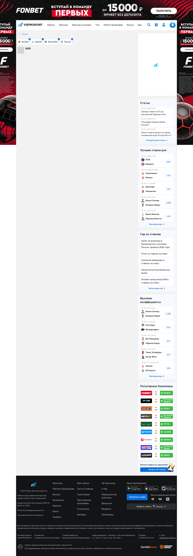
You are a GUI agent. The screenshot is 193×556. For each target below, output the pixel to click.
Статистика (83, 509)
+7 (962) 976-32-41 (146, 538)
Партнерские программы (84, 502)
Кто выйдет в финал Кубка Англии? (156, 122)
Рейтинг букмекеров (113, 25)
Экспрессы (58, 500)
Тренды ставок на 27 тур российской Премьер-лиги (156, 111)
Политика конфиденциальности (30, 510)
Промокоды (108, 514)
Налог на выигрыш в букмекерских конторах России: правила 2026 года (155, 244)
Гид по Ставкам (85, 489)
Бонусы (130, 25)
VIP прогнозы (108, 483)
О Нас (104, 489)
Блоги (56, 511)
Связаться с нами (137, 497)
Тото (97, 25)
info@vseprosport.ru (167, 538)
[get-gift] (156, 25)
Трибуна (57, 517)
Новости (51, 25)
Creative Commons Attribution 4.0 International (74, 526)
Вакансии (107, 503)
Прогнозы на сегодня (81, 25)
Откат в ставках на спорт (154, 253)
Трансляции (83, 494)
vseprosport (29, 24)
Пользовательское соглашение (30, 515)
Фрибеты (106, 509)
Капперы (81, 514)
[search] (148, 25)
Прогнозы (63, 25)
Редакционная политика (109, 496)
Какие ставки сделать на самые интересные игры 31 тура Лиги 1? (156, 132)
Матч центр (83, 483)
